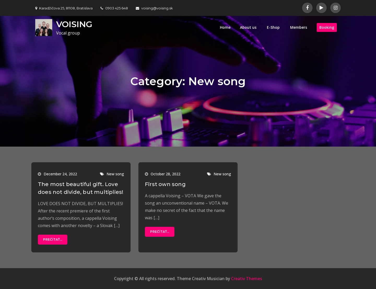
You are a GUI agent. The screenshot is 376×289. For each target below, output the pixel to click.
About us (248, 27)
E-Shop (273, 27)
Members (298, 27)
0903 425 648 (114, 8)
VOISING (74, 24)
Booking (326, 27)
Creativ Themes (246, 278)
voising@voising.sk (154, 8)
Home (225, 27)
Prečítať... (52, 239)
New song (115, 173)
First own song (165, 184)
